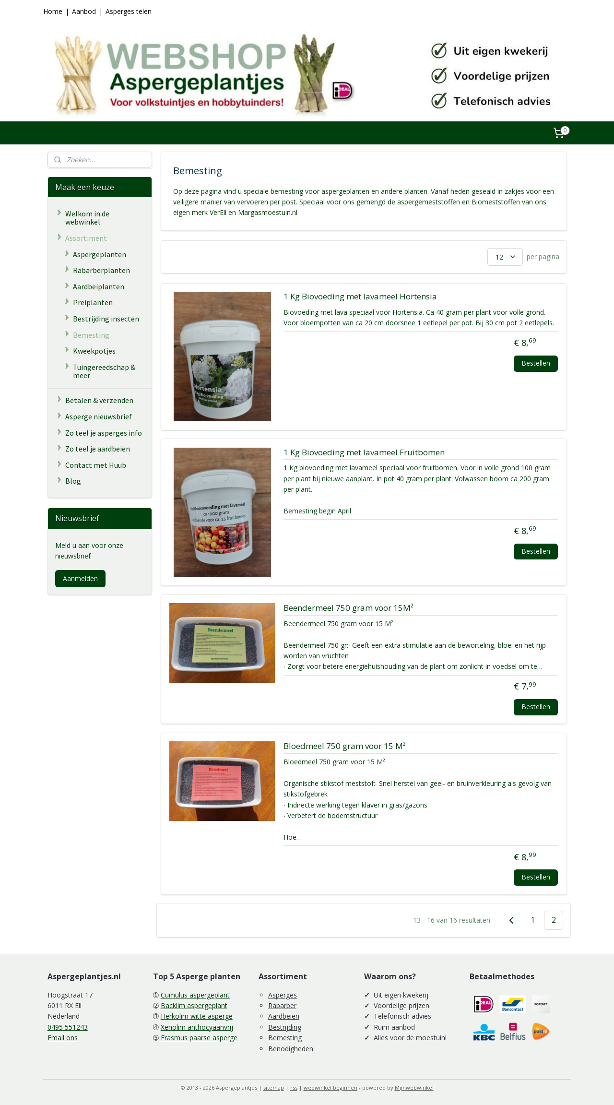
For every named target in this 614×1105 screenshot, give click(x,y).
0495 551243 (67, 1027)
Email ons (62, 1037)
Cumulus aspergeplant (195, 994)
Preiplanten (93, 302)
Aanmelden (80, 578)
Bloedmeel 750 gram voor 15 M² (344, 746)
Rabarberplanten (101, 270)
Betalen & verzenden (99, 400)
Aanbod (84, 11)
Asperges (282, 994)
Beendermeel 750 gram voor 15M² (348, 608)
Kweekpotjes (94, 351)
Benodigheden (290, 1048)
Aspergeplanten (99, 254)
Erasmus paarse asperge (199, 1037)
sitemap (273, 1087)
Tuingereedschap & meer (104, 371)
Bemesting (91, 335)
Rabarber (282, 1005)
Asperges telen (129, 11)
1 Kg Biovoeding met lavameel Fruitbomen (363, 453)
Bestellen (535, 363)
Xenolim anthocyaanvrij (197, 1027)
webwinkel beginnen (330, 1087)
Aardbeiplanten (98, 286)
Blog (73, 481)
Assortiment (86, 238)
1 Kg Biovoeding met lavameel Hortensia (360, 297)
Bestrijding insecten (106, 318)
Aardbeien (283, 1016)
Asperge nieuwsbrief (98, 416)
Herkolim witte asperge (197, 1016)
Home (52, 11)
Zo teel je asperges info (103, 433)
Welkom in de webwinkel (87, 218)
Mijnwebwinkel (414, 1087)
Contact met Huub (95, 465)
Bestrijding (284, 1027)
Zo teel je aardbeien (97, 448)
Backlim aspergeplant (194, 1005)
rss (293, 1087)
